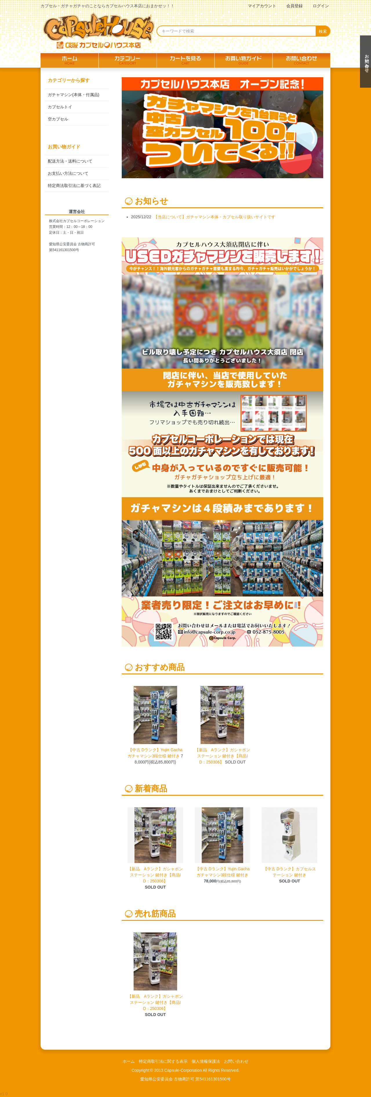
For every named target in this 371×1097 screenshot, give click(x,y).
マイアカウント (259, 5)
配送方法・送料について (70, 161)
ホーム (129, 1061)
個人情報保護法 (206, 1061)
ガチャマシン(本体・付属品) (73, 94)
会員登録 (291, 5)
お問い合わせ (236, 1061)
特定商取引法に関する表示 (163, 1061)
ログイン (318, 5)
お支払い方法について (68, 173)
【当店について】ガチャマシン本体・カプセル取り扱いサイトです (214, 217)
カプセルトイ (60, 107)
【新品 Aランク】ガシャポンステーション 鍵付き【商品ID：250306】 (222, 755)
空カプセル (58, 119)
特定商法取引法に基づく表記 (74, 185)
